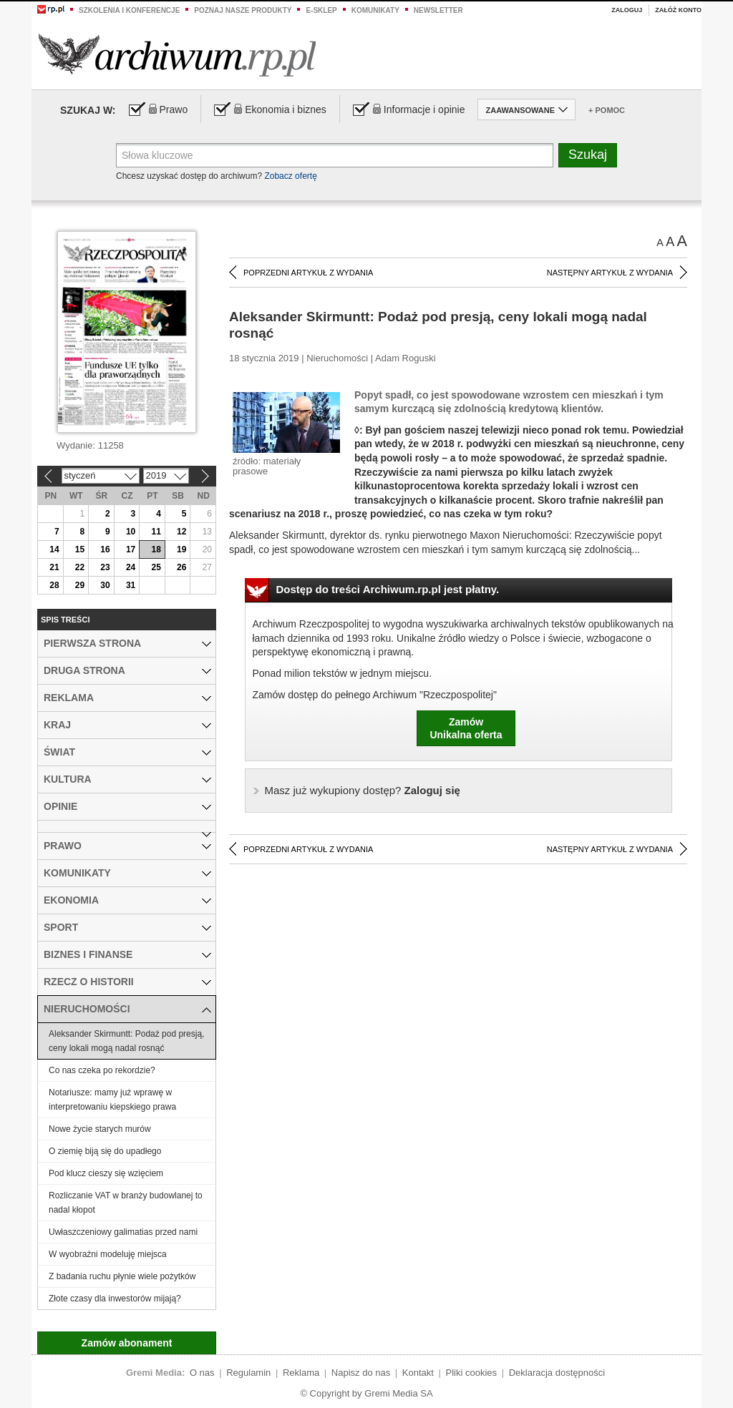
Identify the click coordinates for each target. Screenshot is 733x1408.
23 (105, 567)
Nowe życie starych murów (100, 1129)
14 (54, 549)
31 (130, 585)
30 (105, 585)
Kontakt (418, 1372)
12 (181, 532)
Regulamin (248, 1372)
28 (54, 585)
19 (181, 549)
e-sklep (321, 10)
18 (155, 549)
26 (181, 567)
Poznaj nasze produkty (242, 10)
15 (79, 549)
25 (155, 567)
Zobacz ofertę (290, 176)
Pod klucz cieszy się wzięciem (106, 1173)
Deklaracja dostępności (557, 1372)
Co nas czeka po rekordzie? (102, 1070)
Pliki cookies (471, 1372)
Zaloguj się (362, 790)
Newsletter (438, 10)
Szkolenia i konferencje (129, 10)
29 (79, 585)
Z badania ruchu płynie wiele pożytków (122, 1276)
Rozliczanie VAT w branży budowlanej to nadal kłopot (126, 1203)
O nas (202, 1372)
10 (130, 532)
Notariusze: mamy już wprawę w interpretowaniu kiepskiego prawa (112, 1099)
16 (105, 549)
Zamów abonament (127, 1343)
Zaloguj (626, 10)
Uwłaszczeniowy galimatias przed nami (123, 1232)
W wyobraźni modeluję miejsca (108, 1254)
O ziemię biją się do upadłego (105, 1151)
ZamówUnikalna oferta (465, 728)
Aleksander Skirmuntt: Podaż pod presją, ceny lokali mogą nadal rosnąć (126, 1041)
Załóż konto (678, 10)
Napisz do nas (360, 1372)
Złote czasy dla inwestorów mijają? (115, 1299)
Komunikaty (375, 10)
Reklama (301, 1372)
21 (54, 567)
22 (79, 567)
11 (155, 532)
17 (130, 549)
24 (130, 567)
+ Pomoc (606, 110)
